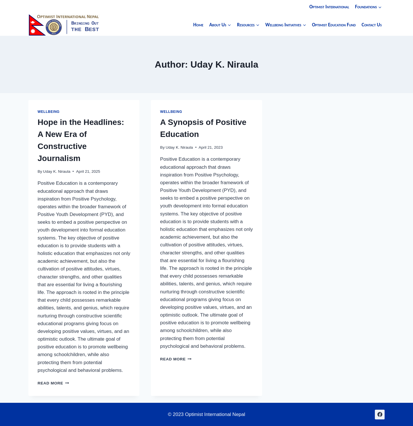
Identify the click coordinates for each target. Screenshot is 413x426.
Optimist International (329, 7)
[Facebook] (380, 414)
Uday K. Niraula (56, 171)
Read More (53, 383)
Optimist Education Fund (334, 25)
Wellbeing (49, 112)
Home (198, 25)
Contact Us (372, 25)
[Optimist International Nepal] (64, 25)
